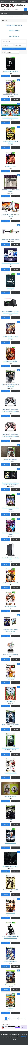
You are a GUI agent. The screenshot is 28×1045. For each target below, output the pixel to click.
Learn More (23, 1036)
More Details (15, 76)
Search (14, 48)
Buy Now (6, 76)
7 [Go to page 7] (19, 1018)
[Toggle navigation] (25, 13)
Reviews (6, 1)
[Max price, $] (20, 45)
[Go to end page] (7, 1020)
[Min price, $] (7, 45)
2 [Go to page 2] (8, 1018)
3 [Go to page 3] (10, 1018)
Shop (13, 1)
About (16, 1)
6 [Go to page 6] (17, 1018)
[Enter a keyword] (17, 9)
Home (2, 1)
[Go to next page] (5, 1020)
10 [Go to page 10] (3, 1021)
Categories (4, 13)
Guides (10, 1)
